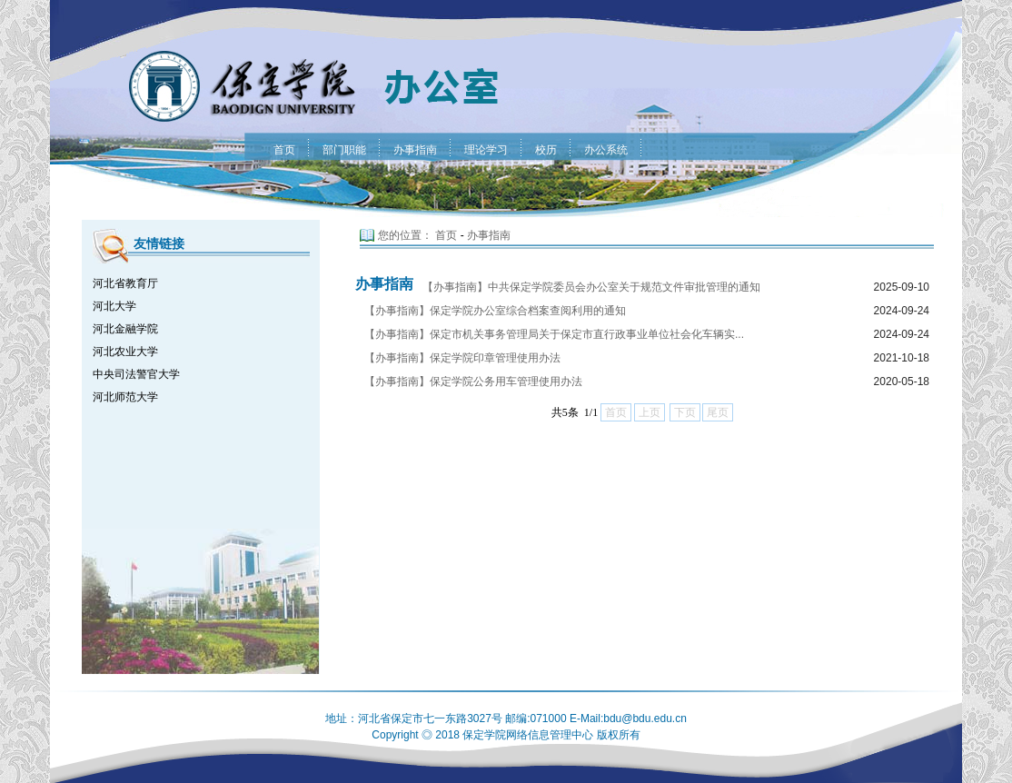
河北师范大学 (125, 397)
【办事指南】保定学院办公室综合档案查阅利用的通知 (495, 310)
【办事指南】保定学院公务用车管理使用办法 (473, 381)
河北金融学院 (125, 328)
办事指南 (489, 235)
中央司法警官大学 (136, 374)
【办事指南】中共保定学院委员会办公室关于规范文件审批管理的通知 (591, 287)
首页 (446, 235)
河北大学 (114, 306)
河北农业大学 (125, 351)
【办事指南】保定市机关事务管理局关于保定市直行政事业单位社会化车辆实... (554, 334)
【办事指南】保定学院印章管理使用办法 (462, 358)
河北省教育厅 (125, 283)
